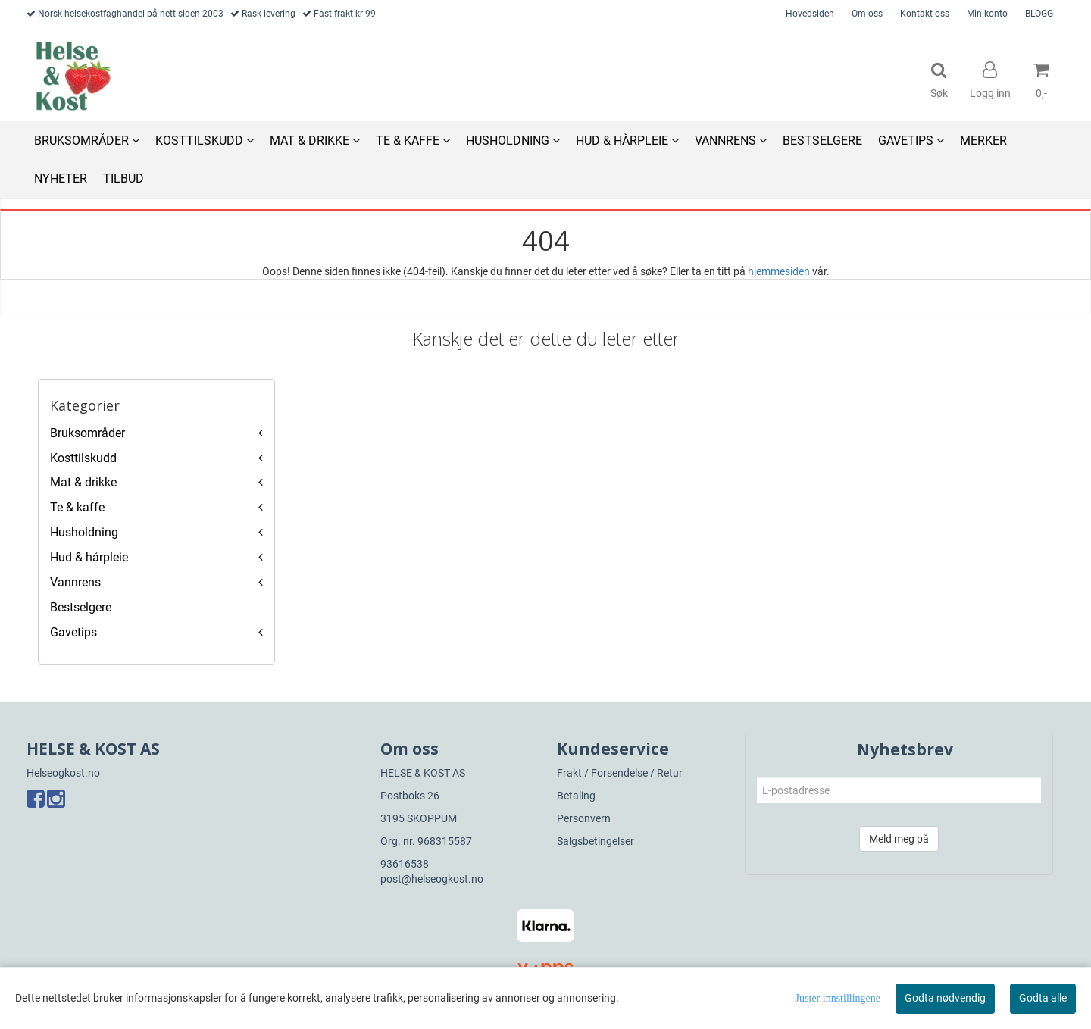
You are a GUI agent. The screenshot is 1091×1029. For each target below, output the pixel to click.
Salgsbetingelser (595, 841)
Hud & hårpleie (89, 557)
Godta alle (1043, 998)
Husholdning (84, 532)
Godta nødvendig (945, 998)
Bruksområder (87, 433)
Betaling (576, 796)
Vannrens (75, 582)
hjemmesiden (779, 271)
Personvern (584, 818)
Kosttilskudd (83, 458)
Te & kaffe (77, 507)
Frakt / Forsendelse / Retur (620, 773)
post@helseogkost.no (431, 879)
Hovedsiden (810, 13)
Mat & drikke (83, 482)
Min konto (987, 13)
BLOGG (1039, 13)
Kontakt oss (924, 13)
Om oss (867, 13)
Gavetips (73, 632)
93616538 (404, 864)
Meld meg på (899, 839)
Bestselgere (80, 607)
